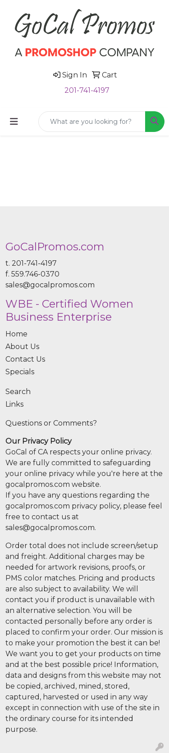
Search (18, 391)
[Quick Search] (92, 121)
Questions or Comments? (51, 423)
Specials (19, 371)
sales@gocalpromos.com (50, 285)
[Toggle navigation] (14, 121)
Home (16, 334)
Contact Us (25, 359)
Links (14, 404)
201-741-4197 (87, 90)
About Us (22, 346)
